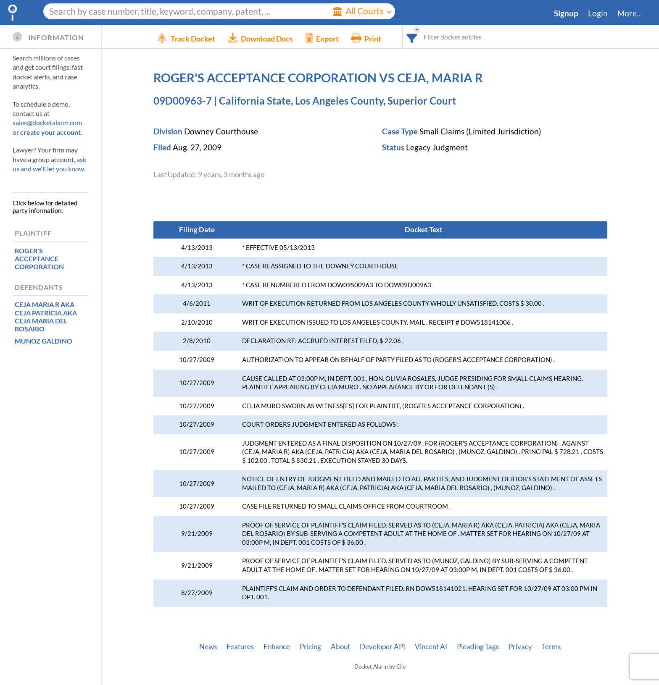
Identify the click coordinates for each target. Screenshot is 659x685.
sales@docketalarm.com (47, 122)
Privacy (520, 647)
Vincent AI (431, 647)
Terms (551, 647)
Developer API (382, 647)
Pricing (310, 647)
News (208, 647)
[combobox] (425, 36)
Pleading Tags (478, 647)
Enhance (277, 647)
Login (598, 13)
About (340, 647)
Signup (566, 13)
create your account (50, 132)
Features (240, 647)
